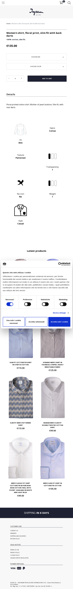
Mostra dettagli (59, 313)
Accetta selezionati (36, 322)
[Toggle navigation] (36, 2)
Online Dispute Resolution (19, 558)
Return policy (15, 539)
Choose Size (35, 57)
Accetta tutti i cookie (59, 322)
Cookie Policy (15, 555)
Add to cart (47, 79)
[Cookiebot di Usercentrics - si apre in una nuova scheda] (60, 264)
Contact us (14, 530)
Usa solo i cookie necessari (13, 321)
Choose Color (35, 66)
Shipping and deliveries (18, 536)
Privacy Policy (15, 552)
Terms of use (14, 550)
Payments (13, 533)
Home (8, 24)
